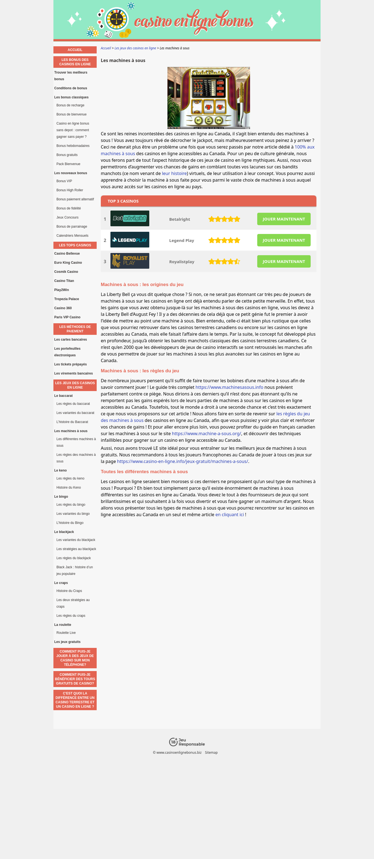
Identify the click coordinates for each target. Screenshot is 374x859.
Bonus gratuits (67, 155)
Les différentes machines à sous (76, 442)
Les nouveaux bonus (70, 173)
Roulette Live (66, 633)
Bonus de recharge (70, 105)
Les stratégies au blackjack (76, 549)
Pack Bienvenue (68, 164)
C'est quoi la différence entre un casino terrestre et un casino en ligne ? (75, 700)
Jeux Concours (67, 217)
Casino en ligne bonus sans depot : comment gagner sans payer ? (72, 130)
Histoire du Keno (68, 487)
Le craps (61, 583)
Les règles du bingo (70, 505)
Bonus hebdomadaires (73, 146)
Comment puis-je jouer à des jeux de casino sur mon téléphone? (75, 658)
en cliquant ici (230, 514)
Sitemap (211, 752)
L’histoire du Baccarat (72, 422)
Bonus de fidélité (68, 208)
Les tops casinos (75, 245)
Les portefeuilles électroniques (67, 352)
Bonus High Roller (69, 190)
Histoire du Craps (69, 591)
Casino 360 (63, 308)
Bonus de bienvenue (71, 114)
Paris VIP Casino (67, 317)
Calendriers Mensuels (72, 236)
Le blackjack (64, 532)
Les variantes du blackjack (75, 540)
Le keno (60, 470)
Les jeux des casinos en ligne (75, 385)
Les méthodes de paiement (75, 329)
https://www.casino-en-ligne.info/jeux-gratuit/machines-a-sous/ (182, 461)
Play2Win (61, 290)
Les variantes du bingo (73, 514)
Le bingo (61, 497)
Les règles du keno (70, 478)
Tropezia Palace (66, 299)
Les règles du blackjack (73, 558)
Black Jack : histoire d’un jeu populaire (74, 570)
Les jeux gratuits (67, 642)
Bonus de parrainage (71, 226)
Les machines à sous (71, 431)
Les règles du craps (70, 616)
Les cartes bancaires (70, 339)
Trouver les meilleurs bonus (70, 76)
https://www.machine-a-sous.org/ (206, 433)
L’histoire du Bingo (69, 523)
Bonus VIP (64, 181)
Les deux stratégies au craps (73, 603)
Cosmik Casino (66, 272)
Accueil (75, 50)
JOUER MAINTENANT (284, 219)
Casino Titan (64, 281)
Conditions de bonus (70, 88)
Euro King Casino (68, 263)
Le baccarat (63, 396)
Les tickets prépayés (70, 364)
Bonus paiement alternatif (75, 199)
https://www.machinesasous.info (229, 387)
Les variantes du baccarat (75, 413)
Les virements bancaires (73, 373)
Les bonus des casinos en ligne (75, 62)
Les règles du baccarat (73, 404)
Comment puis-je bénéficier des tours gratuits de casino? (75, 679)
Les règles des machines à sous (76, 458)
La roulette (62, 625)
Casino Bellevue (67, 253)
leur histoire (174, 173)
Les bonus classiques (71, 97)
